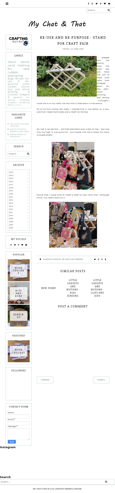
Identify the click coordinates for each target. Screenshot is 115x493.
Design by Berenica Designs (68, 489)
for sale (19, 69)
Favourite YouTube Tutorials (19, 125)
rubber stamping (15, 73)
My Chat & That (40, 489)
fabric (11, 105)
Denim (25, 86)
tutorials (18, 105)
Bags (11, 78)
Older (100, 380)
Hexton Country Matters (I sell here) (19, 130)
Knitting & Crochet (19, 93)
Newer (46, 380)
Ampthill (12, 102)
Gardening (24, 102)
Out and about (19, 89)
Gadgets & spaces (52, 259)
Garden (12, 86)
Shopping (25, 100)
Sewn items (19, 62)
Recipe (19, 78)
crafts (26, 84)
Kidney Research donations (18, 135)
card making (19, 65)
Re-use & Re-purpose (72, 259)
